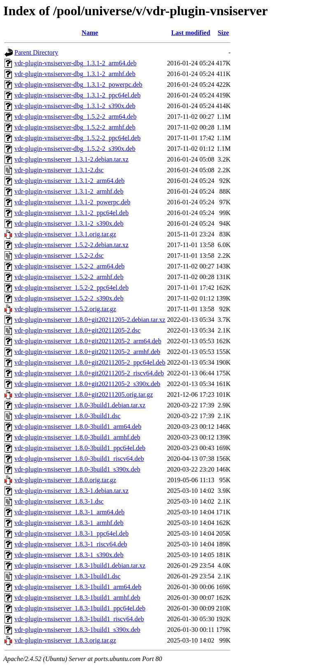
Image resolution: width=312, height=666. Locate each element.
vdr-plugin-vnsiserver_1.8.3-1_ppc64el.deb (71, 533)
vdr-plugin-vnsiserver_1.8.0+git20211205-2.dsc (77, 330)
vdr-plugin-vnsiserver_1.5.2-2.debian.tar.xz (71, 244)
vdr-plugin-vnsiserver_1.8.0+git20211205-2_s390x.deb (87, 383)
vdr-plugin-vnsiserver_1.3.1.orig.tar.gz (65, 234)
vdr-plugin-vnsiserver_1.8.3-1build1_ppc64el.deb (79, 608)
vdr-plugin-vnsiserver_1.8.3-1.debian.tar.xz (71, 490)
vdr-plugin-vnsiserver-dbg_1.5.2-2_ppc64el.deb (77, 137)
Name (89, 32)
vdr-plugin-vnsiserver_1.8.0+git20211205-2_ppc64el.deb (89, 362)
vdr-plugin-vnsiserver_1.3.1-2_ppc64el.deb (71, 212)
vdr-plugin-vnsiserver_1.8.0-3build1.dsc (67, 415)
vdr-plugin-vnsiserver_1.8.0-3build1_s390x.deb (77, 469)
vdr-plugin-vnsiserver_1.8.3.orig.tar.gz (65, 640)
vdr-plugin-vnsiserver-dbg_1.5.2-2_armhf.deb (74, 127)
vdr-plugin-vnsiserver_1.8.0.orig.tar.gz (65, 479)
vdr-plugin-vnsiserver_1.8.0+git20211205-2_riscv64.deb (89, 373)
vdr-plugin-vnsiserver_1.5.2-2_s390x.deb (68, 298)
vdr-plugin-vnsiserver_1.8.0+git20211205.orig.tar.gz (83, 394)
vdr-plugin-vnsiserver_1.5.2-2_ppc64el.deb (71, 287)
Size (223, 32)
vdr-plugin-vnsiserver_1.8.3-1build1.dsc (67, 576)
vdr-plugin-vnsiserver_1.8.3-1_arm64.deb (69, 512)
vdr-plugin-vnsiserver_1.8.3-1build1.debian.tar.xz (79, 565)
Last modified (190, 32)
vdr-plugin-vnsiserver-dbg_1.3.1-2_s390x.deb (74, 105)
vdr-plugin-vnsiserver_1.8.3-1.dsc (59, 501)
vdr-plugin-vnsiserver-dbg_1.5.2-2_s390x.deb (74, 148)
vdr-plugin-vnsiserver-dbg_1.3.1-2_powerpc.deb (78, 84)
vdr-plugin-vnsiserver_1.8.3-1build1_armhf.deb (77, 597)
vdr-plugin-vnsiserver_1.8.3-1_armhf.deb (68, 522)
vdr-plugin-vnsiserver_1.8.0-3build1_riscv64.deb (79, 458)
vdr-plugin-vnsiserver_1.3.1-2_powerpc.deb (72, 202)
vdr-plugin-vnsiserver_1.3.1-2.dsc (59, 169)
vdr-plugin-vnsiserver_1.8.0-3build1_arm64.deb (78, 426)
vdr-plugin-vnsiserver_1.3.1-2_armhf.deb (68, 191)
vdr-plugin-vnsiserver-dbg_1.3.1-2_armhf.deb (74, 73)
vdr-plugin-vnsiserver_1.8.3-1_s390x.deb (68, 554)
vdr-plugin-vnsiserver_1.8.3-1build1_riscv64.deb (79, 618)
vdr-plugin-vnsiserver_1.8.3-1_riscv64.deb (70, 544)
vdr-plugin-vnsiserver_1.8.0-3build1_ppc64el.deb (79, 447)
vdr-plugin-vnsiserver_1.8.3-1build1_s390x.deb (77, 629)
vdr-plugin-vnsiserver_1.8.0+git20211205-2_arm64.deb (87, 341)
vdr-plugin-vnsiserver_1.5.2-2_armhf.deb (68, 276)
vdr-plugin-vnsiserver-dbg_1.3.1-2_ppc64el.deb (77, 95)
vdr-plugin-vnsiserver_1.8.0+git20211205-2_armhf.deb (87, 351)
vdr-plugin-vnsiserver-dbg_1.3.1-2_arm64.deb (75, 63)
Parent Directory (36, 52)
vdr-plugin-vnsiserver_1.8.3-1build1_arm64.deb (78, 586)
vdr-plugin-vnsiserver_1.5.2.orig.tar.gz (65, 308)
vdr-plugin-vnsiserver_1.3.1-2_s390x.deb (68, 223)
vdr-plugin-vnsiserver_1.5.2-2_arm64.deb (69, 266)
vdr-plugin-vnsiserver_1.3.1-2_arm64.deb (69, 180)
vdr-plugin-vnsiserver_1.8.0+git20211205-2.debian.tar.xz (89, 319)
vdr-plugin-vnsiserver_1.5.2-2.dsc (59, 255)
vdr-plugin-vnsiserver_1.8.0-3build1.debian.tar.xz (79, 405)
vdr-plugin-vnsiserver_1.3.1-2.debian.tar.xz (71, 159)
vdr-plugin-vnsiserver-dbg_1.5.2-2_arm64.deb (75, 116)
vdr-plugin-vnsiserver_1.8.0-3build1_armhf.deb (77, 437)
